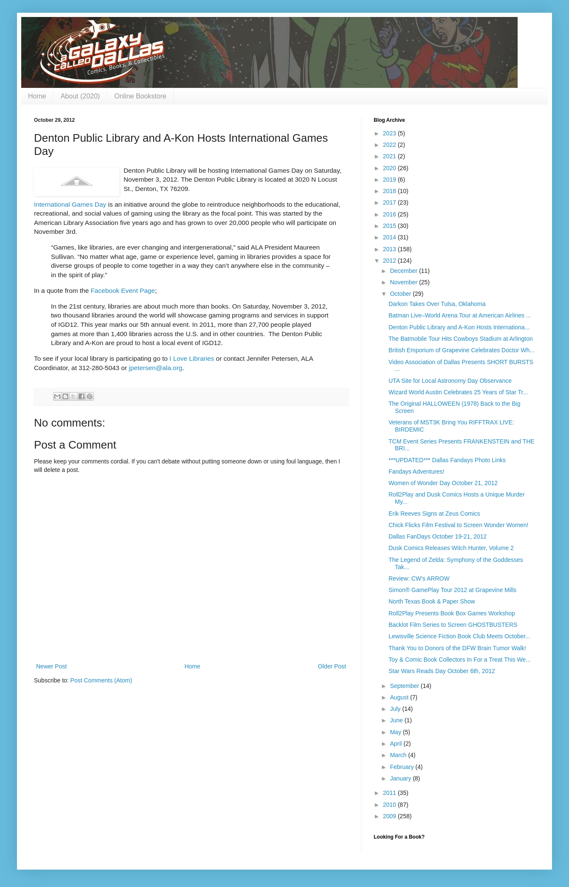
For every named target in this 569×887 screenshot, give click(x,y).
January (401, 778)
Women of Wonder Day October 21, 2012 (443, 483)
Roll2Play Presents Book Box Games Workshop (452, 613)
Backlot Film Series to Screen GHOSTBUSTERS (453, 624)
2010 (390, 804)
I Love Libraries (191, 358)
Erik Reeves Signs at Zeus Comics (434, 513)
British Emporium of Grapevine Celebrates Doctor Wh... (462, 350)
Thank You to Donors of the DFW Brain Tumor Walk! (457, 648)
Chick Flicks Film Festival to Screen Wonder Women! (458, 525)
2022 (390, 144)
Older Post (332, 666)
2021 (390, 156)
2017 (390, 202)
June (397, 720)
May (396, 732)
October (401, 293)
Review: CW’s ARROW (419, 578)
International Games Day (70, 204)
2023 (390, 133)
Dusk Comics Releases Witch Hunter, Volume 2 (451, 548)
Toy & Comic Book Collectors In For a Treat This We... (460, 659)
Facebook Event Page (122, 290)
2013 (390, 249)
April (396, 743)
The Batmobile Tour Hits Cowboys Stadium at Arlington (461, 338)
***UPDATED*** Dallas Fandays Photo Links (447, 460)
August (400, 697)
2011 (390, 792)
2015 (390, 225)
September (405, 685)
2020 (390, 168)
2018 (390, 191)
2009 (390, 816)
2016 (390, 214)
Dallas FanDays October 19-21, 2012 (438, 536)
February (402, 766)
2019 (390, 179)
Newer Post (51, 666)
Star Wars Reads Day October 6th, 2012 (442, 671)
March (399, 755)
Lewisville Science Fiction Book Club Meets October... (459, 636)
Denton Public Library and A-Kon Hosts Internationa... (459, 327)
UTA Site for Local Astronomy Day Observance (450, 380)
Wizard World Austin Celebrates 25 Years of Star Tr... (458, 392)
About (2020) (80, 96)
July (396, 708)
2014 (390, 237)
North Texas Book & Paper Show (432, 601)
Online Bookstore (140, 96)
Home (37, 96)
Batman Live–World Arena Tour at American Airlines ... (460, 315)
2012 (390, 260)
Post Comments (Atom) (101, 680)
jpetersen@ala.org (155, 367)
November (404, 282)
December (404, 270)
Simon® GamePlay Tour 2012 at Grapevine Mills (452, 590)
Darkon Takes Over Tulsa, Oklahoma (437, 303)
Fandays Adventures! (417, 471)
